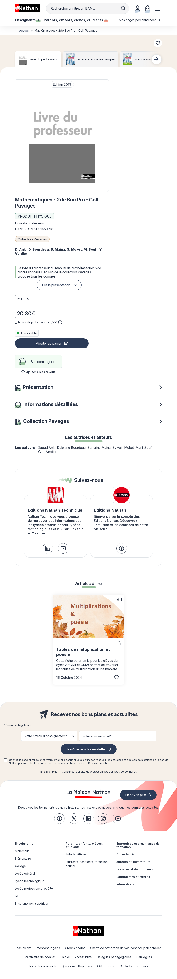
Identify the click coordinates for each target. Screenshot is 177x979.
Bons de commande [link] (42, 966)
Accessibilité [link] (83, 957)
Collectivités (125, 854)
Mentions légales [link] (48, 948)
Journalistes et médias (133, 877)
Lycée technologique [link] (29, 881)
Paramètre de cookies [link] (40, 957)
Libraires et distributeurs (134, 869)
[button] (62, 136)
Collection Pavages (32, 239)
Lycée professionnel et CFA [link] (34, 888)
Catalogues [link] (144, 957)
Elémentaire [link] (23, 858)
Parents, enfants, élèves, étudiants (84, 845)
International (125, 884)
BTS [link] (18, 896)
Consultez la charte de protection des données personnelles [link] (99, 771)
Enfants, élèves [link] (76, 854)
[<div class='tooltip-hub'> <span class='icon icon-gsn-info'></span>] (60, 322)
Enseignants (24, 843)
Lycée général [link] (25, 873)
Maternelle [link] (22, 851)
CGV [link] (111, 966)
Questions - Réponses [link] (77, 966)
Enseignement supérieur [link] (31, 903)
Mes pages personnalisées (140, 20)
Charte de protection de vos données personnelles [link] (125, 948)
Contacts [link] (126, 966)
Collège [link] (20, 866)
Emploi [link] (65, 957)
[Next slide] (157, 59)
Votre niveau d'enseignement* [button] (46, 736)
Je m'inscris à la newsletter (86, 749)
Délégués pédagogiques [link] (114, 957)
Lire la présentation (56, 285)
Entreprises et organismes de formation (138, 845)
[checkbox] (5, 760)
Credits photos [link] (75, 948)
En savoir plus (48, 771)
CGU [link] (100, 966)
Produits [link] (142, 966)
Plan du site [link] (24, 948)
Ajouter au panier (49, 343)
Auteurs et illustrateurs (133, 862)
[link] (48, 548)
